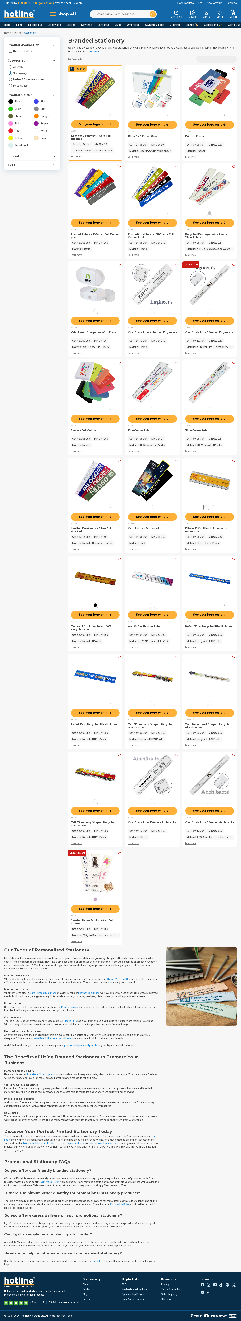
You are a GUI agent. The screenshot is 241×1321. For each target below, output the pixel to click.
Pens (19, 24)
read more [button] (94, 51)
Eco (200, 3)
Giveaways (54, 24)
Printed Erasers (69, 1007)
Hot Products (185, 3)
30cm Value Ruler (119, 1204)
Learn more (76, 156)
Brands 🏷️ (192, 24)
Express (232, 3)
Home (7, 32)
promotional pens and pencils (80, 1045)
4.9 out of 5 (37, 1302)
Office (17, 32)
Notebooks (35, 24)
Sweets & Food (154, 24)
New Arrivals (214, 3)
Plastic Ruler (70, 1021)
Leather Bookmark (88, 993)
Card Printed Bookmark (43, 993)
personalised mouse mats (104, 1143)
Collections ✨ (213, 24)
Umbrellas (133, 24)
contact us (97, 1261)
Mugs (118, 24)
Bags (7, 24)
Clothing (175, 24)
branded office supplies (40, 1074)
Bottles (71, 24)
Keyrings (86, 24)
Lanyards (103, 24)
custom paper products (71, 1143)
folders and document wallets (39, 1143)
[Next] (110, 115)
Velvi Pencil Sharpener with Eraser (53, 1038)
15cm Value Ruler (49, 1182)
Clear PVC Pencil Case (119, 979)
